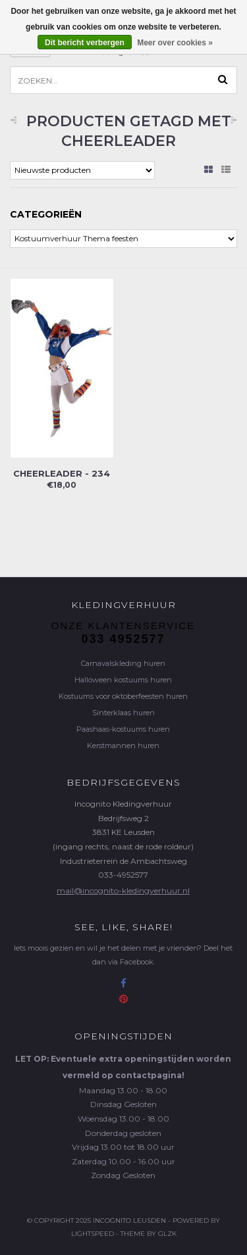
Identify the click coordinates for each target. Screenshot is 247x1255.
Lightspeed (92, 1233)
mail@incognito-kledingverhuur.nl (123, 890)
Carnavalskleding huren (123, 663)
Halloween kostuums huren (123, 679)
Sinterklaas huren (123, 712)
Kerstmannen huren (123, 745)
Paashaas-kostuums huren (123, 729)
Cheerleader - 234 (61, 473)
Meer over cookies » (175, 42)
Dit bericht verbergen (84, 42)
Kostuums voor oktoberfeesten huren (123, 696)
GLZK (167, 1233)
